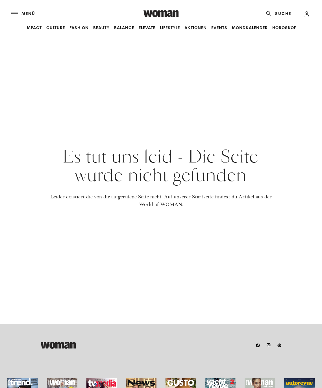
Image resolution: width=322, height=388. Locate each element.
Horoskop (284, 27)
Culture (55, 27)
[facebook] (258, 345)
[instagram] (269, 345)
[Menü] (77, 13)
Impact (33, 27)
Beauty (101, 27)
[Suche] (277, 13)
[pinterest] (279, 345)
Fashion (79, 27)
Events (219, 27)
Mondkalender (250, 27)
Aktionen (195, 27)
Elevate (147, 27)
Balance (124, 27)
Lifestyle (170, 27)
